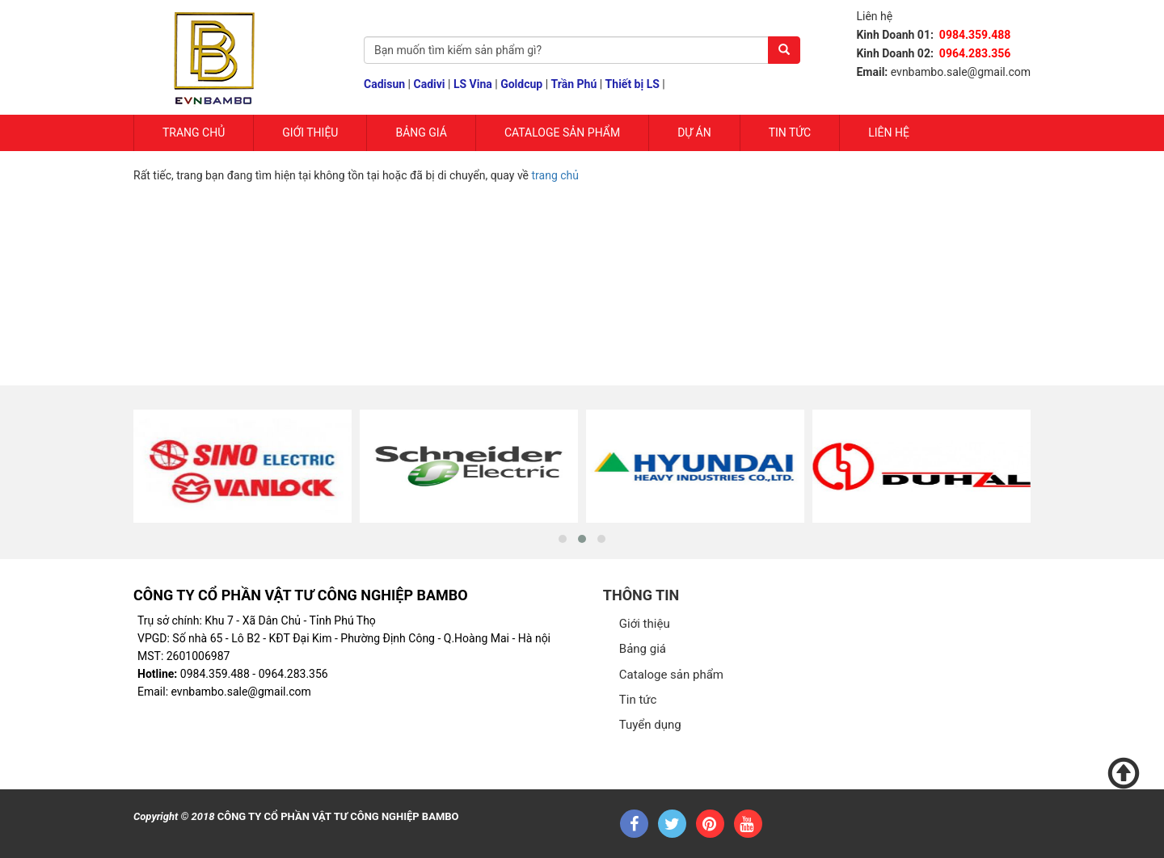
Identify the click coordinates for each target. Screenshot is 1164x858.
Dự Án (694, 132)
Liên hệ (888, 132)
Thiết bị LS (632, 84)
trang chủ (556, 175)
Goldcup (521, 84)
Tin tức (790, 132)
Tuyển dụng (650, 724)
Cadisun (384, 84)
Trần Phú (574, 84)
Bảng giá (420, 132)
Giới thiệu (644, 623)
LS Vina (472, 84)
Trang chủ (193, 132)
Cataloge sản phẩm (562, 132)
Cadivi (429, 84)
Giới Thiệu (310, 132)
